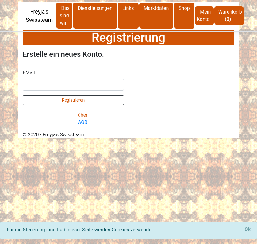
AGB (82, 122)
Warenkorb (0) (230, 15)
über (83, 115)
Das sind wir (65, 15)
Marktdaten (156, 8)
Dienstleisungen (95, 8)
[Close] (247, 229)
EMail (29, 73)
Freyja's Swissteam (39, 15)
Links (128, 8)
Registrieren (73, 100)
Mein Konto (204, 15)
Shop (184, 8)
